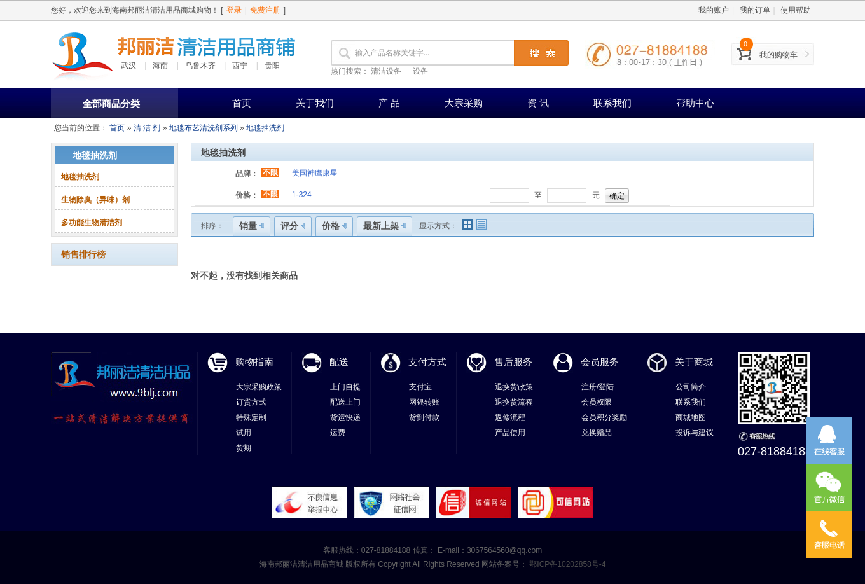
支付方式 (427, 361)
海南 (160, 65)
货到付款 (424, 417)
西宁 (239, 65)
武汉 (128, 65)
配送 (339, 361)
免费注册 (265, 10)
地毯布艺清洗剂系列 (203, 127)
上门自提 (345, 386)
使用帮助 (795, 10)
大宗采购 (464, 102)
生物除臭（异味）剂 (95, 199)
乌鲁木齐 (200, 65)
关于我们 (315, 102)
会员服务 (600, 361)
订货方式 (251, 402)
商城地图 (690, 417)
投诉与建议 (694, 432)
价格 (334, 226)
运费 (337, 432)
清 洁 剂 (147, 127)
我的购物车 (778, 54)
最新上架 (384, 226)
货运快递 (345, 417)
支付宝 (420, 386)
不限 (270, 172)
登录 (234, 10)
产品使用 (510, 432)
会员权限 (596, 402)
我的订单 (755, 10)
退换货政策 (514, 386)
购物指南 (254, 361)
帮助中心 (695, 102)
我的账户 (713, 10)
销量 (251, 226)
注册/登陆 (597, 386)
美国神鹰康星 (315, 173)
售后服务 (513, 361)
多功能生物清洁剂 (91, 222)
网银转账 (424, 402)
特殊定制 (251, 417)
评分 (292, 226)
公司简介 (690, 386)
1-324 (302, 194)
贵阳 (272, 65)
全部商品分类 (111, 103)
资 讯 (538, 102)
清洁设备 (386, 71)
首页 (241, 102)
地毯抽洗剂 (265, 127)
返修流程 (510, 417)
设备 (420, 71)
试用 (243, 432)
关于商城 (694, 361)
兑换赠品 (596, 432)
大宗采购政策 (259, 386)
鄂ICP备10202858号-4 (566, 564)
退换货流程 (514, 402)
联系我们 (612, 102)
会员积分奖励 (604, 417)
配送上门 (345, 402)
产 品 (389, 102)
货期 (243, 447)
